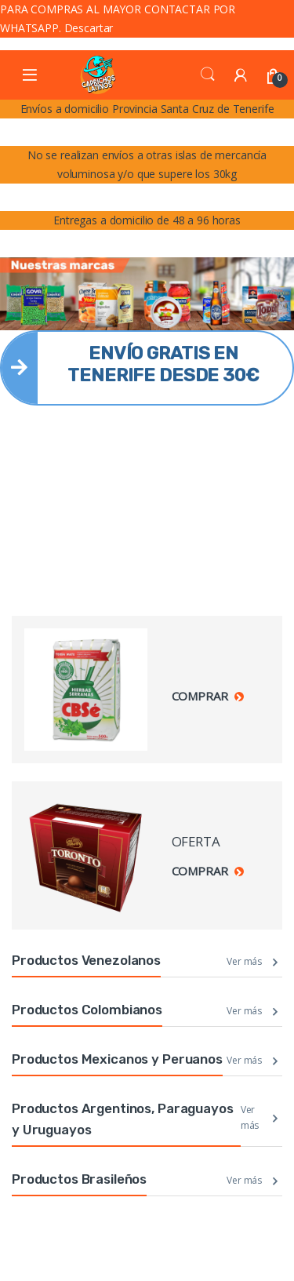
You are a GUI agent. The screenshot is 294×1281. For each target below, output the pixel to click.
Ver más (244, 961)
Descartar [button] (89, 27)
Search (207, 74)
